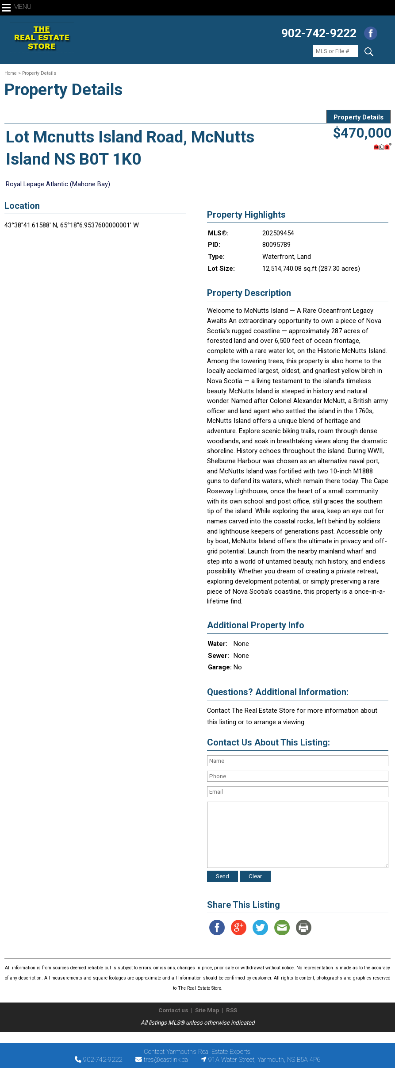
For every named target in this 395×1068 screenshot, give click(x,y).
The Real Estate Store (193, 1039)
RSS (231, 1010)
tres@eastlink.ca (166, 1060)
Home (10, 73)
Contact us (173, 1010)
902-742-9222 (319, 33)
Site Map (207, 1010)
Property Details (358, 117)
